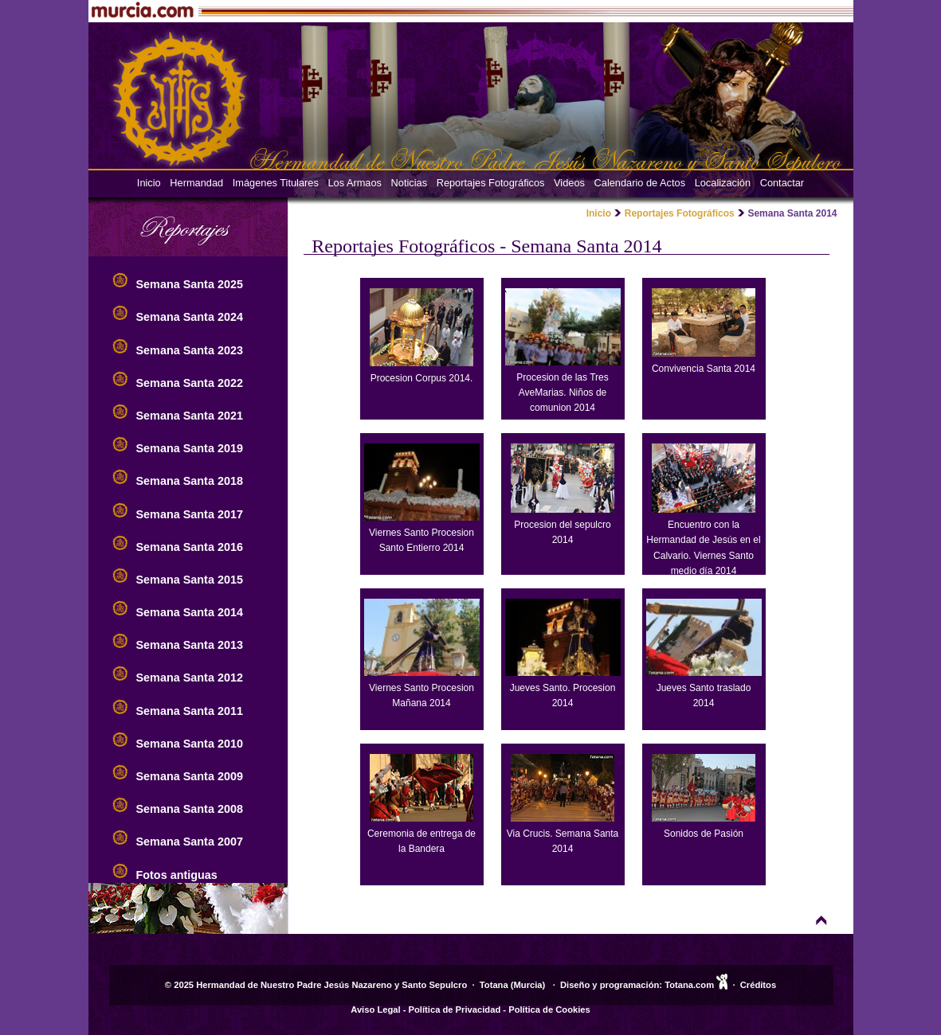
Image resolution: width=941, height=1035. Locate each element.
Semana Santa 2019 (189, 448)
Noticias (409, 183)
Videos (569, 183)
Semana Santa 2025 (189, 284)
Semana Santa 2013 (189, 645)
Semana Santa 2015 (189, 579)
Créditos (758, 985)
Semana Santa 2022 (189, 383)
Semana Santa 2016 (189, 547)
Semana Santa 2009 (189, 776)
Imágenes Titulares (276, 183)
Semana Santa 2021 (189, 415)
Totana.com (689, 985)
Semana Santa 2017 (189, 514)
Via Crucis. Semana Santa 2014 (563, 833)
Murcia (528, 985)
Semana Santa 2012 (189, 677)
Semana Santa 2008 (189, 809)
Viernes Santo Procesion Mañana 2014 (422, 688)
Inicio (149, 183)
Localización (723, 183)
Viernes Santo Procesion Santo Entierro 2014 (422, 532)
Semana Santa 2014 (189, 612)
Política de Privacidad (455, 1009)
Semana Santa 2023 (189, 350)
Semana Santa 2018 (189, 481)
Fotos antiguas (177, 875)
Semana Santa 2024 (189, 316)
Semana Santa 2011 (189, 711)
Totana (494, 985)
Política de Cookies (549, 1009)
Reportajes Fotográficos (491, 183)
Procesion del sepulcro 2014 (562, 524)
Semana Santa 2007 (189, 841)
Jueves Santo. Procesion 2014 (563, 688)
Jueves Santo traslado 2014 (704, 688)
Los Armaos (354, 183)
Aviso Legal (375, 1009)
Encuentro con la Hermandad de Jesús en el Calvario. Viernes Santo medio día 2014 (703, 540)
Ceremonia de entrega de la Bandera (421, 833)
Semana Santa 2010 (189, 743)
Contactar (782, 183)
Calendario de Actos (640, 183)
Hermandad (196, 183)
